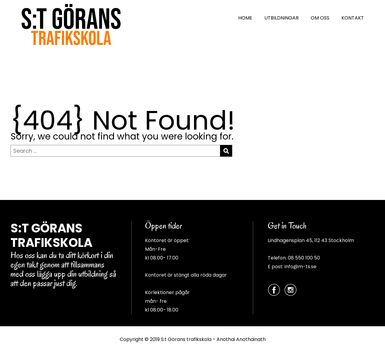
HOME (245, 17)
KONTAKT (352, 17)
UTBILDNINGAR (281, 17)
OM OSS (320, 17)
